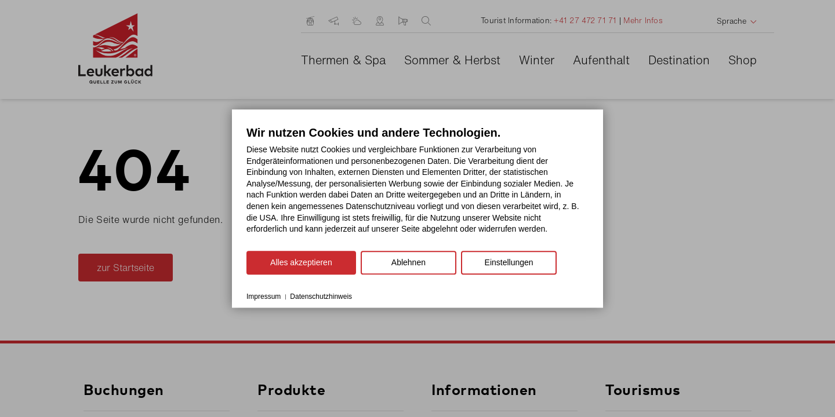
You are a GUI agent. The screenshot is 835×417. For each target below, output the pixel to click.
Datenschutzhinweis (321, 296)
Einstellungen (509, 262)
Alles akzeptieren (301, 262)
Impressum (263, 296)
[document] (417, 188)
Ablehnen (408, 262)
